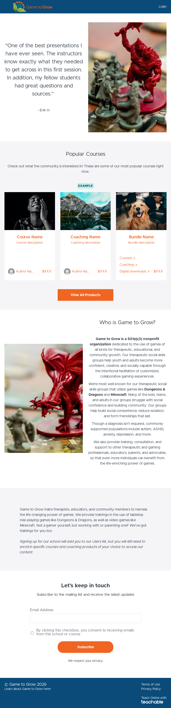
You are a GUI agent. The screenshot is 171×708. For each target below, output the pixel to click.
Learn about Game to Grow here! (27, 689)
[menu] (161, 6)
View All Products (85, 295)
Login (163, 6)
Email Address (41, 610)
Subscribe (85, 647)
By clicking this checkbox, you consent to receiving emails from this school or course (85, 632)
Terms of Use (150, 684)
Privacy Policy (151, 689)
